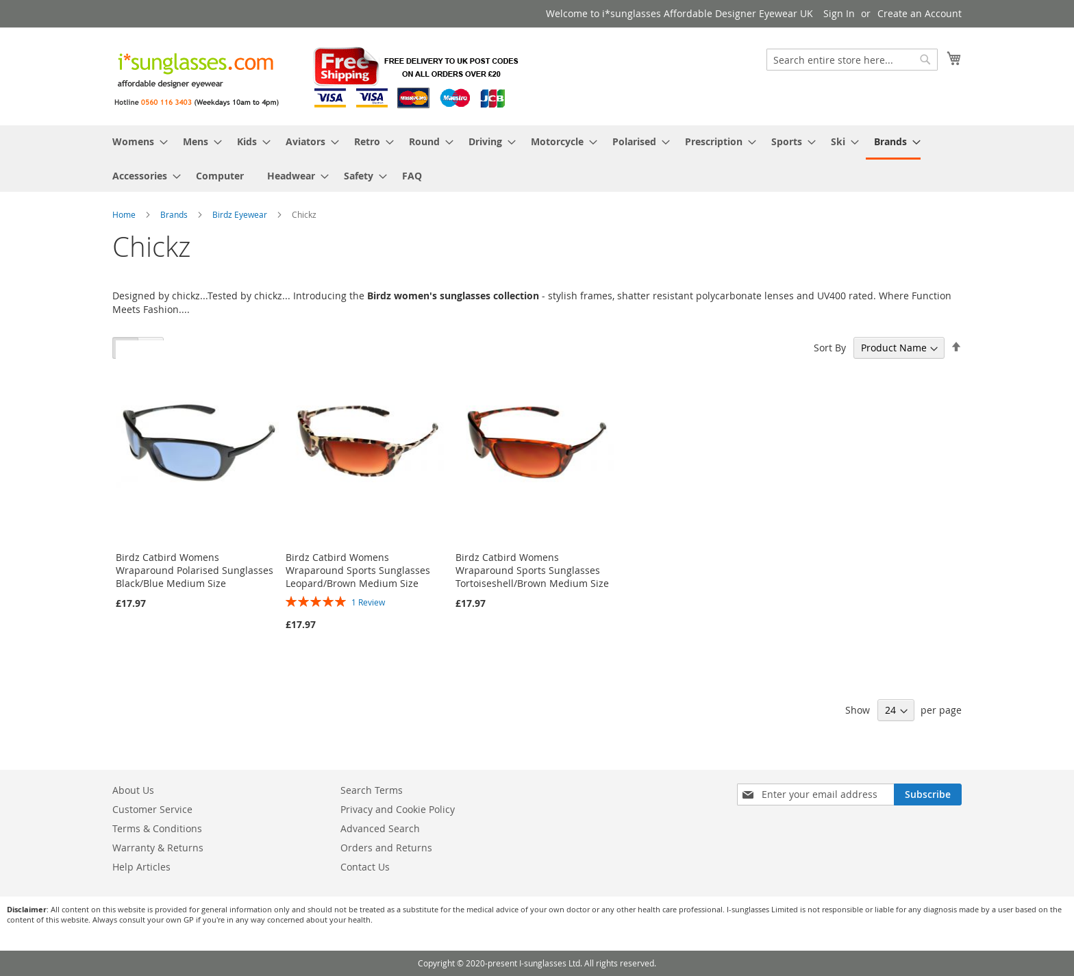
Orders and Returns (386, 847)
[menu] (537, 158)
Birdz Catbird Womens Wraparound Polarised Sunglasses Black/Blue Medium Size (194, 570)
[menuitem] (136, 141)
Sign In (839, 13)
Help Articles (141, 866)
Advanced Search (380, 828)
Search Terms (371, 790)
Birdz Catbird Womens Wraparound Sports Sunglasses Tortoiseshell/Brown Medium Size (532, 570)
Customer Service (152, 809)
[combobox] (852, 60)
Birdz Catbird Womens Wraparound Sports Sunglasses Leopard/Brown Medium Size (358, 570)
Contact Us (365, 866)
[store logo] (317, 75)
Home (125, 214)
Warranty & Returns (157, 847)
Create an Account (919, 13)
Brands (175, 214)
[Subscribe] (928, 794)
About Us (133, 790)
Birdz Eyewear (240, 214)
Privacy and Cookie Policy (397, 809)
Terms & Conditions (157, 828)
